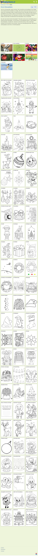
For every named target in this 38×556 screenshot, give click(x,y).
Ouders (2, 547)
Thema (7, 4)
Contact (2, 551)
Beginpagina (3, 4)
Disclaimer (3, 549)
